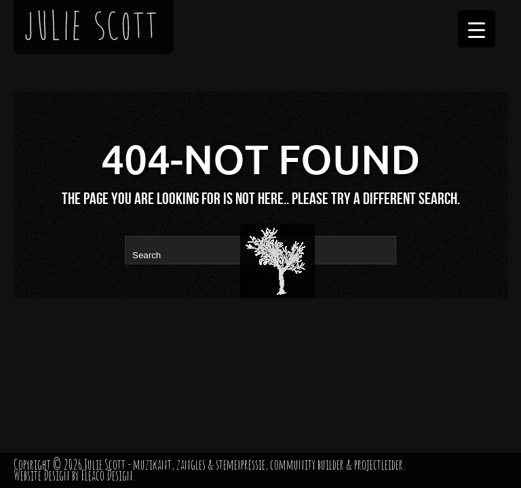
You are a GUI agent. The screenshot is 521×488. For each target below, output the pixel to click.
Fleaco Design (107, 475)
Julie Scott (105, 464)
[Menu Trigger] (476, 28)
